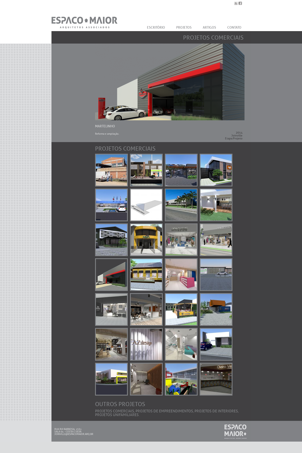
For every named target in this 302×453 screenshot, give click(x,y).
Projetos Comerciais (114, 411)
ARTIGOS (209, 27)
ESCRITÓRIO (156, 27)
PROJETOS (184, 27)
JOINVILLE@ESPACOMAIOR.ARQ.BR (73, 434)
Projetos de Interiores (216, 411)
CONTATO (234, 27)
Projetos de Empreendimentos (164, 411)
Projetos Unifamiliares (117, 415)
